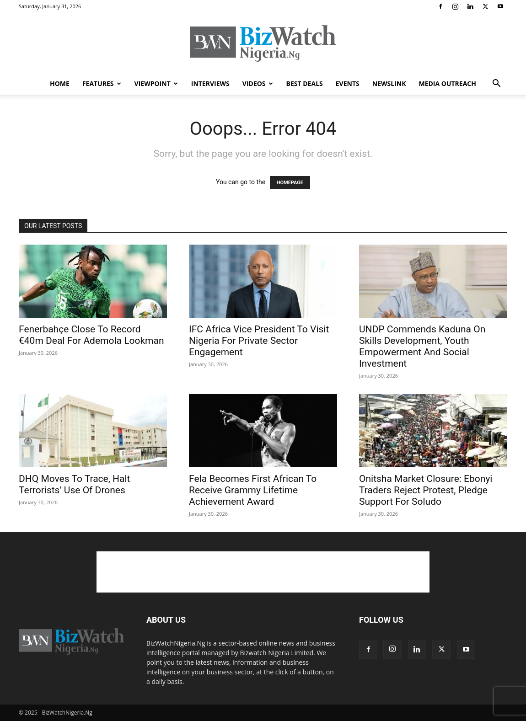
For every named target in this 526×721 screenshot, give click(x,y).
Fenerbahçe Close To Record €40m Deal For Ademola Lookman (91, 335)
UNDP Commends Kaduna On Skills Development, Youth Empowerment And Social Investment (422, 346)
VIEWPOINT (156, 83)
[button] (496, 84)
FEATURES (101, 83)
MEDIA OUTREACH (447, 83)
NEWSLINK (389, 83)
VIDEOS (257, 83)
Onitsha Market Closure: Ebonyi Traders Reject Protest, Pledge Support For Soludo (425, 490)
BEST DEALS (304, 83)
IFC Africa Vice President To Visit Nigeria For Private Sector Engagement (259, 341)
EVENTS (348, 83)
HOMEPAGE (290, 183)
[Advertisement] (263, 572)
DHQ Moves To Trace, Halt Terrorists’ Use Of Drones (74, 484)
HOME (60, 83)
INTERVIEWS (210, 83)
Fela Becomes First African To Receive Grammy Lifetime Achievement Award (253, 490)
